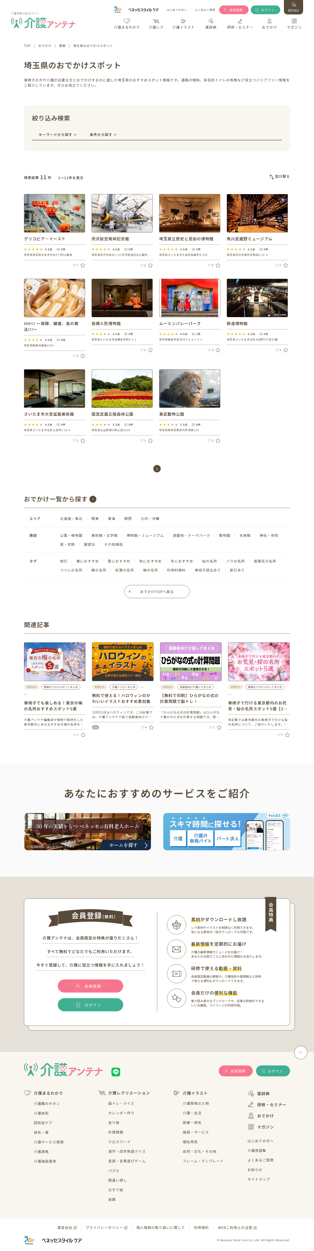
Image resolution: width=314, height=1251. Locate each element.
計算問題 (115, 1132)
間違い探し (117, 1180)
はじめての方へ (177, 10)
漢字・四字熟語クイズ (127, 1151)
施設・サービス (196, 1132)
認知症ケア (43, 1122)
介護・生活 (192, 1112)
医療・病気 (192, 1122)
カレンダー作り (121, 1112)
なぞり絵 (115, 1189)
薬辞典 (258, 1093)
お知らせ (254, 1169)
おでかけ (260, 1116)
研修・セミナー (267, 1104)
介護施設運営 (45, 1161)
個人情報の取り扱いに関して (160, 1227)
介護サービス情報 (49, 1141)
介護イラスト (190, 1093)
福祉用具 (190, 1141)
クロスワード (119, 1141)
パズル (114, 1170)
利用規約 (201, 1227)
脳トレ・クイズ (121, 1103)
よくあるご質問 (205, 10)
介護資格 (41, 1151)
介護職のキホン (47, 1103)
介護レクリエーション (124, 1093)
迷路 (112, 1199)
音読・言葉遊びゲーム (127, 1160)
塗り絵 (114, 1122)
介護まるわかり (43, 1093)
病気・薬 (41, 1132)
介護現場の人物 (196, 1103)
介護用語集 (256, 1150)
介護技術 (41, 1113)
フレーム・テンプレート (203, 1160)
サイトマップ (258, 1179)
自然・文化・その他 (200, 1151)
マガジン (260, 1126)
